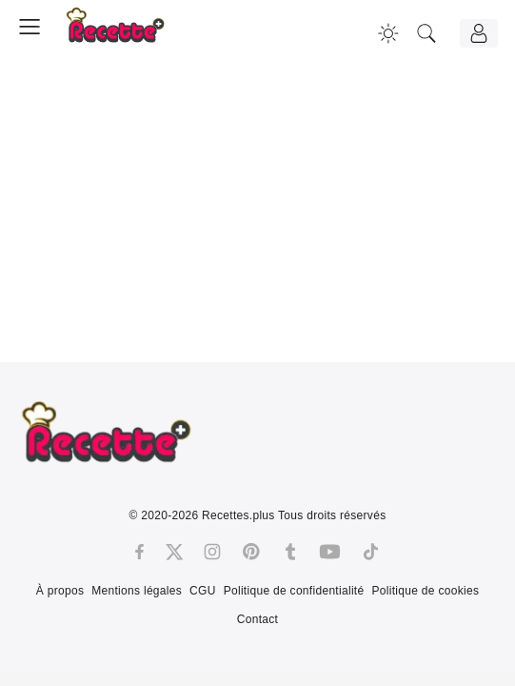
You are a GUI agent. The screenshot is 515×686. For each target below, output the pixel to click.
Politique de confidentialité (294, 590)
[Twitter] (174, 551)
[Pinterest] (251, 551)
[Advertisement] (257, 214)
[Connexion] (479, 33)
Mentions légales (136, 590)
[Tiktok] (371, 551)
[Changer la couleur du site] (388, 33)
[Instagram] (212, 551)
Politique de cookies (425, 590)
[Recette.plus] (128, 33)
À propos (60, 590)
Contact (257, 619)
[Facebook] (139, 551)
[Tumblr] (290, 551)
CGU (202, 590)
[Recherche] (426, 33)
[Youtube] (330, 551)
